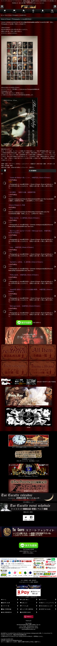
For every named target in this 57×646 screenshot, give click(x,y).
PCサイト (29, 616)
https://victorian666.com (19, 634)
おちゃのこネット (26, 644)
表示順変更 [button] (32, 170)
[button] (2, 6)
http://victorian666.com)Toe (31, 22)
